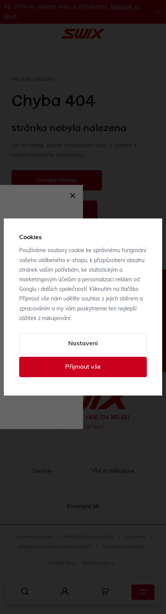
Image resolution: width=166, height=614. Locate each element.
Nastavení (83, 344)
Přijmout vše (83, 367)
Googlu (27, 289)
